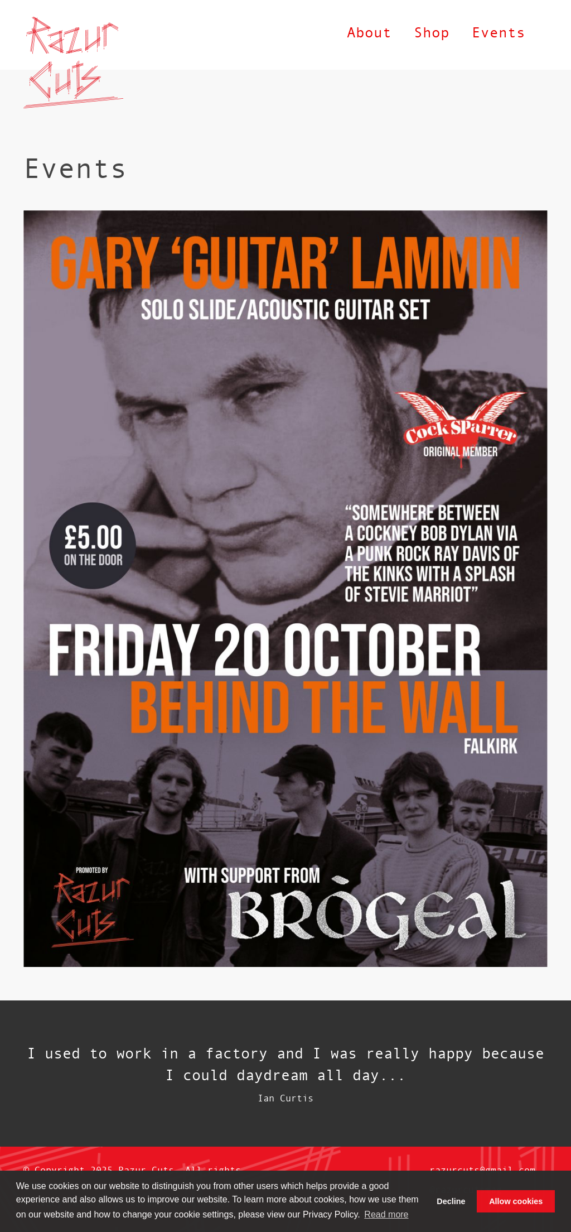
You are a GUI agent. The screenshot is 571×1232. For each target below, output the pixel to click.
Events (498, 32)
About (369, 32)
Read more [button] (386, 1214)
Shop (431, 32)
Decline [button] (451, 1201)
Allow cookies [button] (516, 1201)
